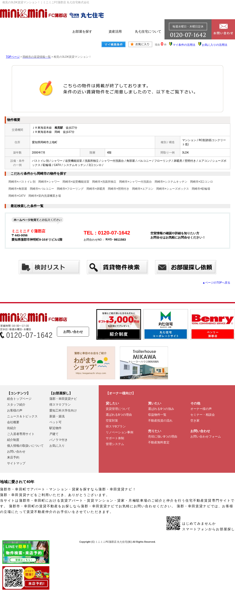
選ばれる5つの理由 (119, 414)
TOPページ (13, 56)
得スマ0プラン (116, 426)
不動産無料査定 (158, 442)
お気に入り (57, 445)
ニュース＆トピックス (22, 416)
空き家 (195, 420)
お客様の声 (14, 410)
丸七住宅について (148, 31)
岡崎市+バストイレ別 (21, 181)
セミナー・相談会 (202, 414)
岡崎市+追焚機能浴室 (76, 181)
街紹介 (11, 428)
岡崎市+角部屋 (17, 188)
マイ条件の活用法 (184, 44)
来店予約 (13, 457)
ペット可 (55, 422)
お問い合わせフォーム (205, 436)
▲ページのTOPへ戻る (216, 282)
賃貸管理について (118, 409)
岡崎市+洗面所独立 (104, 181)
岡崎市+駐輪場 (201, 188)
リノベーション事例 (119, 432)
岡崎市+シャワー (49, 181)
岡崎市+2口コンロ (201, 181)
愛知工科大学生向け (63, 410)
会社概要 (13, 422)
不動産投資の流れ (160, 420)
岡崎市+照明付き (118, 188)
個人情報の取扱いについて (25, 445)
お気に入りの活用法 (214, 44)
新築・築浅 (57, 416)
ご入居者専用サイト (21, 434)
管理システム (115, 444)
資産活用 (115, 31)
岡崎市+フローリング (70, 188)
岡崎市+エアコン (142, 188)
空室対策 (112, 420)
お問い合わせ (73, 332)
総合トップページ (19, 398)
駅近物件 (55, 428)
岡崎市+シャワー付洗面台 (135, 181)
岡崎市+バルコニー (42, 188)
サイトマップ (16, 463)
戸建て (54, 434)
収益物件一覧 (157, 414)
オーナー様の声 (201, 409)
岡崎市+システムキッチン (171, 181)
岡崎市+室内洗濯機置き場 (44, 195)
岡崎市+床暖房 (95, 188)
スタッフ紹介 (16, 404)
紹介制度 (13, 440)
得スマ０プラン (60, 404)
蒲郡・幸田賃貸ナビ (63, 398)
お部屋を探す (82, 31)
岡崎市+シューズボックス (172, 188)
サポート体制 (115, 438)
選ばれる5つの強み (161, 409)
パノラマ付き (58, 440)
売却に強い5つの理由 (162, 436)
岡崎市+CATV (17, 195)
